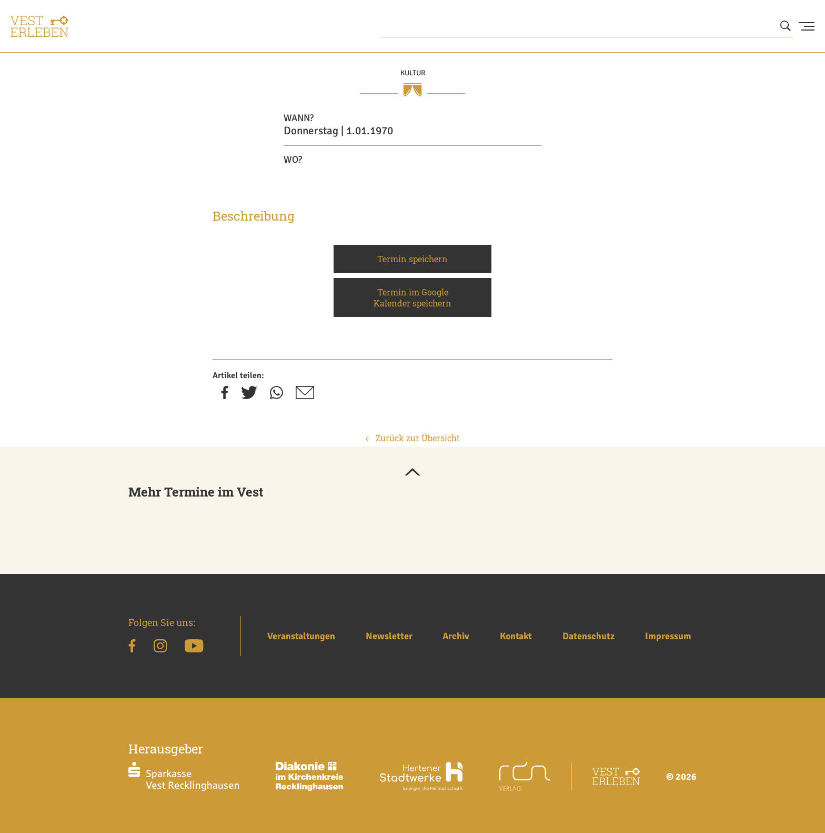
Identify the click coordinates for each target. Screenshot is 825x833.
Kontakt (516, 636)
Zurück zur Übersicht (413, 437)
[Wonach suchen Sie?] (587, 26)
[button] (412, 472)
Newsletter (389, 636)
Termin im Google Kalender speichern (412, 297)
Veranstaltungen (301, 636)
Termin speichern (412, 258)
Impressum (668, 636)
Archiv (455, 636)
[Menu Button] (806, 26)
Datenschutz (588, 636)
